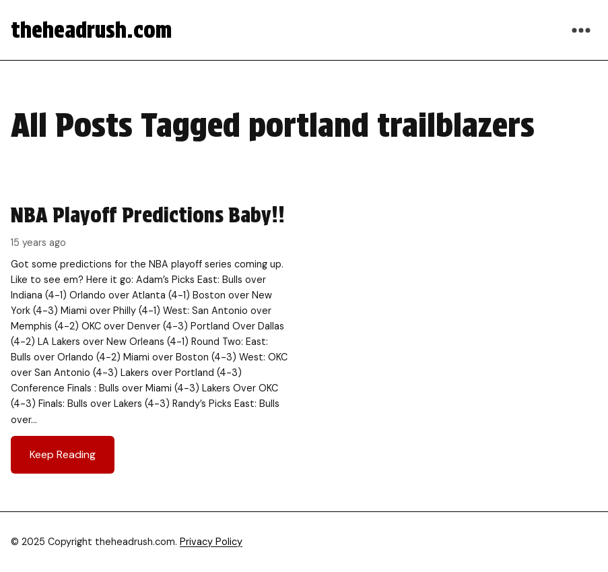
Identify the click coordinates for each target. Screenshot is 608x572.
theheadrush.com (91, 30)
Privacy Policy (211, 542)
